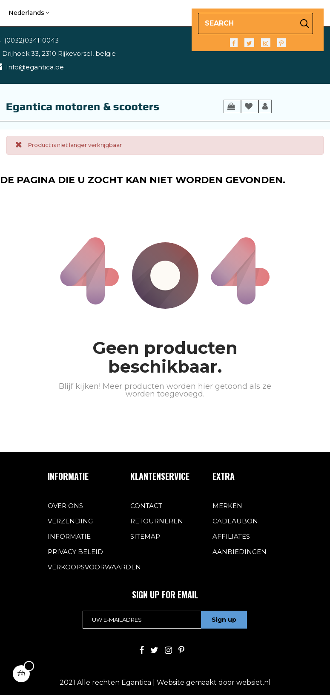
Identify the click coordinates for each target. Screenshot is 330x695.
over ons (65, 506)
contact (146, 506)
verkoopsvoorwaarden (94, 567)
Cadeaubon (235, 521)
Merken (227, 506)
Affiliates (231, 536)
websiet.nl (253, 682)
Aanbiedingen (239, 552)
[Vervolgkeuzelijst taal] (29, 13)
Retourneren (156, 521)
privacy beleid (75, 552)
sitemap (145, 536)
